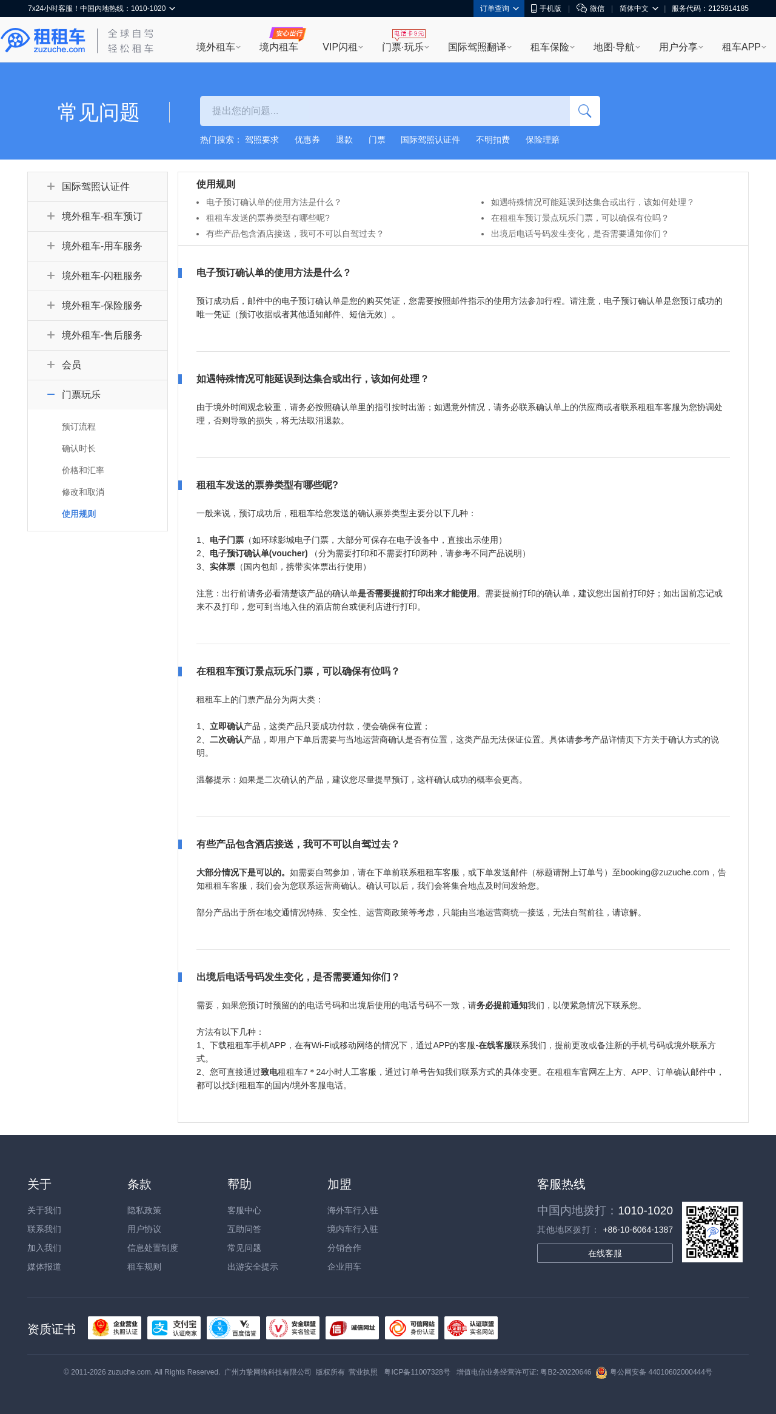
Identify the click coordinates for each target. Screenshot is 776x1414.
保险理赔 (543, 139)
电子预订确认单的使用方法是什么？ (274, 202)
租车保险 (549, 47)
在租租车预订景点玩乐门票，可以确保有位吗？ (580, 218)
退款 (344, 139)
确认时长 (79, 448)
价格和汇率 (83, 470)
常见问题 (244, 1248)
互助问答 (244, 1229)
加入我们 (44, 1248)
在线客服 (605, 1253)
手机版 (546, 8)
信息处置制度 (152, 1248)
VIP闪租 (340, 47)
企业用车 (344, 1266)
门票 (377, 139)
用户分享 (678, 47)
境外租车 (215, 47)
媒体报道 (44, 1266)
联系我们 (44, 1229)
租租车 (43, 40)
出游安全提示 (252, 1266)
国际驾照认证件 (430, 139)
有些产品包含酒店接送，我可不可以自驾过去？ (295, 233)
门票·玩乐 (402, 47)
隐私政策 (144, 1210)
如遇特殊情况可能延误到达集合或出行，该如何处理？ (593, 202)
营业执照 (363, 1372)
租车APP (741, 47)
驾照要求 (262, 139)
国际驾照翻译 (477, 47)
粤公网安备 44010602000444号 (653, 1372)
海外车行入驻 (352, 1210)
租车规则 (144, 1266)
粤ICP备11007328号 (417, 1372)
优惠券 (307, 139)
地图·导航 (614, 47)
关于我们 (44, 1210)
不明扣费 (493, 139)
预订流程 (79, 426)
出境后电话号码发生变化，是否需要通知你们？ (580, 233)
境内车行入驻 (352, 1229)
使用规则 (79, 514)
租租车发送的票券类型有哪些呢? (268, 218)
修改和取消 (83, 492)
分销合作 (344, 1248)
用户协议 (144, 1229)
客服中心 (244, 1210)
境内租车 (278, 47)
